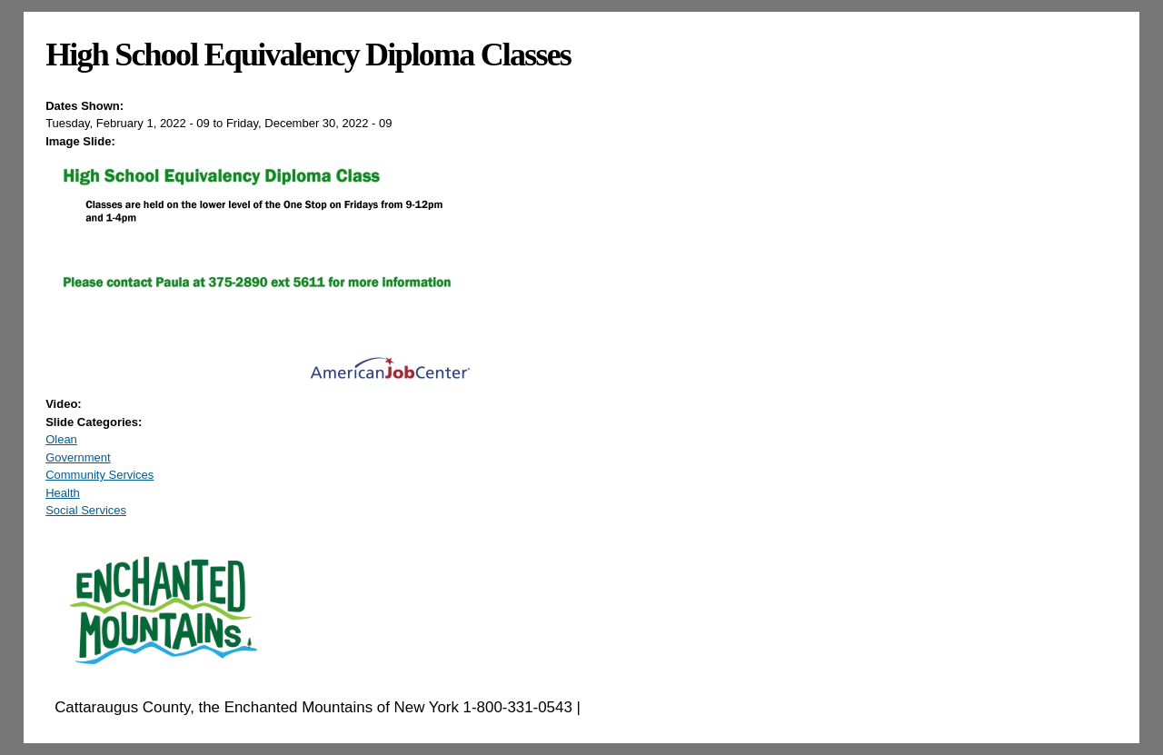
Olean (61, 439)
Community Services (99, 475)
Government (78, 457)
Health (62, 493)
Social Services (85, 510)
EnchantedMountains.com (673, 707)
